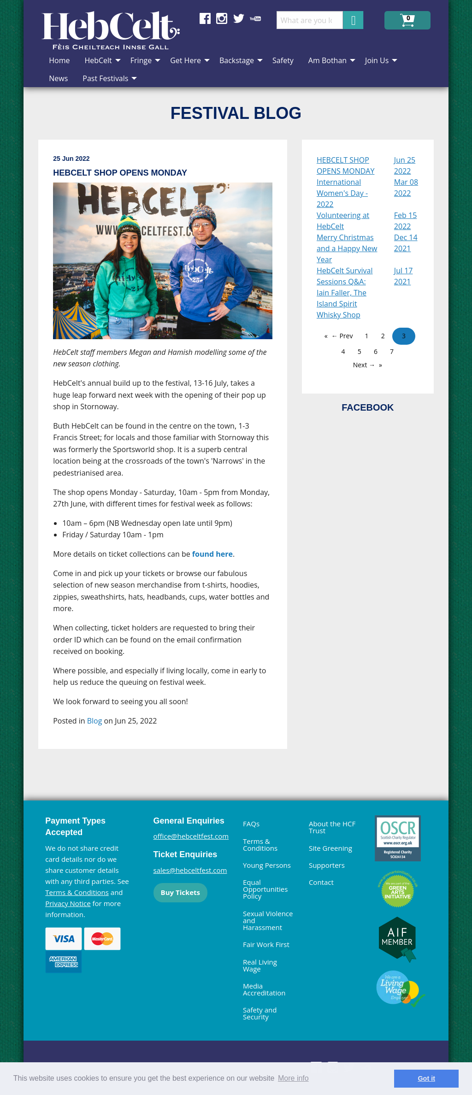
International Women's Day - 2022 (342, 193)
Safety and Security (260, 1013)
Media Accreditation (264, 989)
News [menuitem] (58, 78)
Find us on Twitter (238, 18)
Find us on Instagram (221, 18)
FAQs (251, 823)
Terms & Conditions (77, 892)
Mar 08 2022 (406, 187)
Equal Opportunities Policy (265, 889)
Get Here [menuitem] (185, 60)
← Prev (342, 335)
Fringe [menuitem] (141, 60)
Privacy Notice (67, 903)
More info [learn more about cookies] (293, 1078)
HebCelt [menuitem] (98, 60)
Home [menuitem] (59, 60)
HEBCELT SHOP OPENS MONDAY (346, 165)
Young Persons (267, 865)
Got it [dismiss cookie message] (426, 1078)
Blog (94, 721)
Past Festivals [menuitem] (105, 78)
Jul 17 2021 (403, 276)
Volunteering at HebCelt (343, 220)
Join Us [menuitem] (377, 60)
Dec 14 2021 (406, 242)
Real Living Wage (260, 965)
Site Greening (330, 848)
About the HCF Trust (332, 827)
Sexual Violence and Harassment (268, 920)
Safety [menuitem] (283, 60)
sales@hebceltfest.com (190, 870)
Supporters (327, 865)
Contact (321, 882)
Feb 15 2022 (405, 220)
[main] (170, 451)
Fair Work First (266, 944)
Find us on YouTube (255, 18)
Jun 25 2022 (404, 165)
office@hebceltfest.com (191, 836)
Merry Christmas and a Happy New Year (347, 248)
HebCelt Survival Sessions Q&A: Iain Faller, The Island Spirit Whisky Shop (345, 292)
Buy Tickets (180, 892)
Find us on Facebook (205, 18)
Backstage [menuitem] (236, 60)
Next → (364, 364)
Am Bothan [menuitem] (327, 60)
